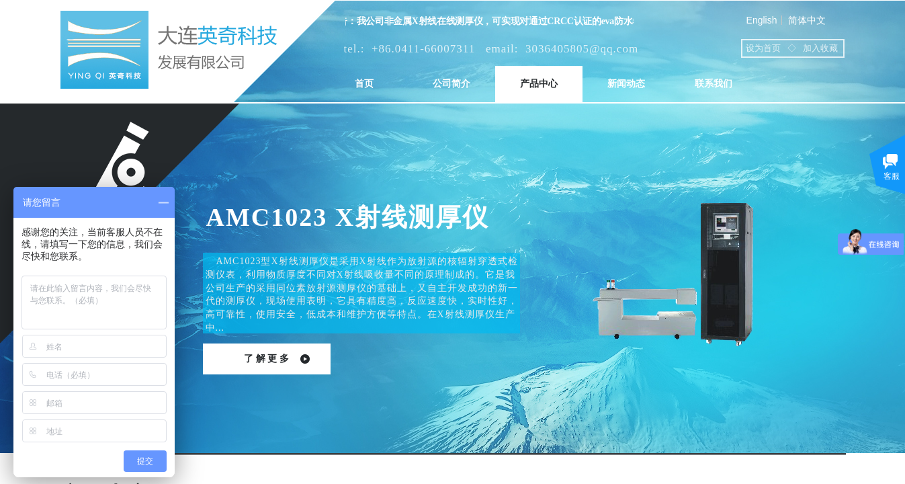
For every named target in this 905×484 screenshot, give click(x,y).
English (761, 20)
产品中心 (539, 84)
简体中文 (807, 20)
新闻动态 (626, 84)
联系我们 (713, 84)
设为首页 (763, 48)
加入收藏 (820, 48)
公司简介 (451, 84)
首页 (364, 84)
